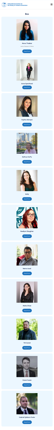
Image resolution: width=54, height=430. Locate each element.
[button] (27, 51)
